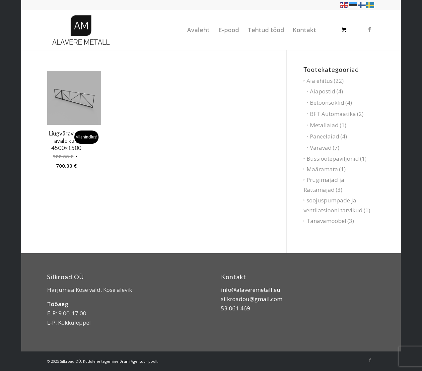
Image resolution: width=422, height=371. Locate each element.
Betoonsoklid (327, 102)
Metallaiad (324, 125)
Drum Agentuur (133, 361)
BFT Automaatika (333, 114)
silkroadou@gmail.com (251, 299)
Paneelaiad (324, 136)
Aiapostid (322, 91)
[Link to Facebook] (370, 29)
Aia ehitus (320, 80)
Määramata (322, 169)
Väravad (321, 147)
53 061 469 (235, 308)
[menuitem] (198, 30)
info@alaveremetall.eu (250, 289)
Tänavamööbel (326, 221)
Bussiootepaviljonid (333, 158)
